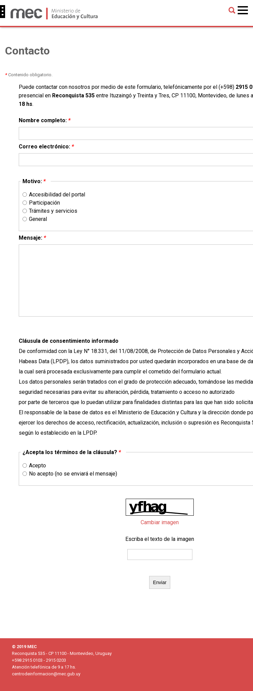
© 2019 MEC (24, 646)
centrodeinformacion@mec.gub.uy (46, 673)
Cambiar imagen (160, 522)
